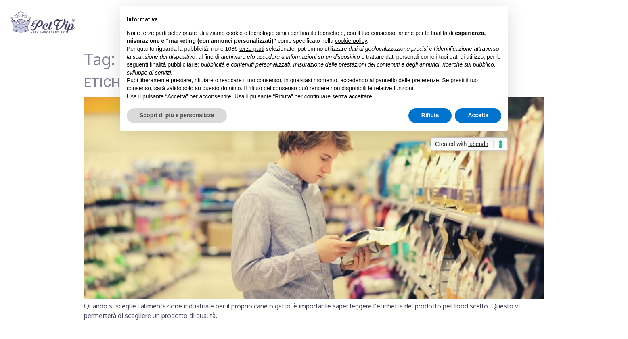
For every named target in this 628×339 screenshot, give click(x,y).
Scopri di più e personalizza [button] (177, 115)
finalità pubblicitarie (174, 64)
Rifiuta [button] (430, 115)
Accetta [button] (478, 115)
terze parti (251, 49)
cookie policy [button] (351, 40)
